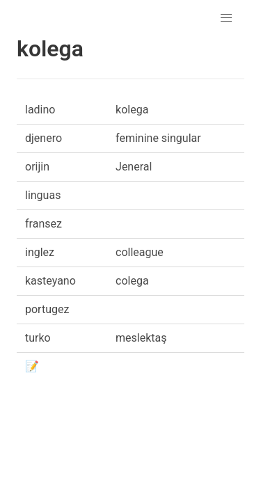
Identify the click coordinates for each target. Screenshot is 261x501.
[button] (226, 18)
